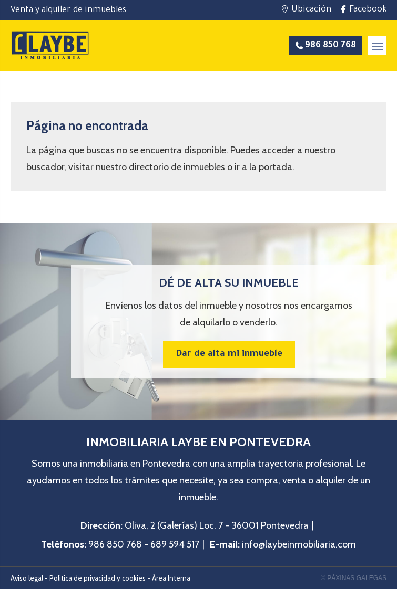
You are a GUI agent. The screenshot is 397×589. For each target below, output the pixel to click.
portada (275, 167)
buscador (45, 167)
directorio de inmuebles (177, 167)
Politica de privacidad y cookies (97, 578)
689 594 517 (174, 544)
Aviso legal (27, 578)
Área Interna (171, 578)
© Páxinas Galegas (353, 578)
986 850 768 (115, 544)
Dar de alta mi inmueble (229, 355)
